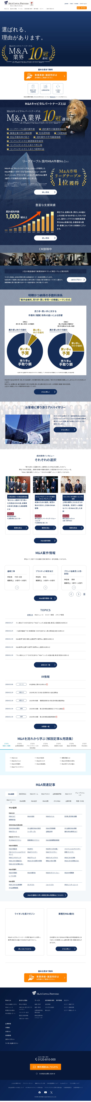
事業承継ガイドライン (33, 840)
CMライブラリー (10, 1039)
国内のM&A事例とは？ (71, 831)
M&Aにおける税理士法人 (72, 861)
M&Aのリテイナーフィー (52, 873)
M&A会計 (34, 801)
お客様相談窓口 (68, 1087)
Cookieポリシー (64, 1083)
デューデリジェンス (79, 794)
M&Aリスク (68, 794)
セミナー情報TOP (69, 1004)
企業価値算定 (19, 745)
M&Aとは (6, 8)
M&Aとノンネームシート (71, 884)
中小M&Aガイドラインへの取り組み (34, 1087)
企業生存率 (49, 831)
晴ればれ (47, 1010)
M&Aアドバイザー (32, 852)
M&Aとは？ (12, 816)
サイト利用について (74, 1083)
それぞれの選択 (49, 1007)
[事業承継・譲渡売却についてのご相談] (45, 76)
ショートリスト (50, 884)
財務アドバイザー (69, 852)
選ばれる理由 (13, 8)
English (85, 3)
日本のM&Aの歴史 (14, 828)
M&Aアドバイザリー (18, 767)
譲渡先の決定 (58, 745)
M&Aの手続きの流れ (68, 761)
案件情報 (36, 8)
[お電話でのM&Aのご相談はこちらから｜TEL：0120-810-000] (45, 1058)
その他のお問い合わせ (47, 1074)
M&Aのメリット (16, 761)
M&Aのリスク (41, 761)
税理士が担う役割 (51, 861)
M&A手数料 (12, 869)
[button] (71, 594)
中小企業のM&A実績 (71, 828)
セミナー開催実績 (69, 1007)
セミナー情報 (49, 615)
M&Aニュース (39, 615)
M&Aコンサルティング (15, 857)
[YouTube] (11, 259)
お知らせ (30, 615)
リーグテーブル (31, 831)
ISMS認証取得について (52, 1083)
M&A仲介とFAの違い (68, 764)
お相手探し (45, 745)
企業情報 (66, 3)
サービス (20, 8)
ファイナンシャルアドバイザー (73, 849)
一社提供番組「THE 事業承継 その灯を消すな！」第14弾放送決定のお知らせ (40, 631)
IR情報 (71, 3)
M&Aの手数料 (16, 764)
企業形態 (68, 801)
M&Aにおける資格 (70, 857)
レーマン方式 (12, 876)
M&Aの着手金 (31, 873)
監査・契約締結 (71, 745)
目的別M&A (22, 794)
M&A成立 (84, 745)
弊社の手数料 (23, 1004)
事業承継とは (66, 758)
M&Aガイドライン (14, 837)
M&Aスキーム (34, 794)
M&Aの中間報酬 (69, 873)
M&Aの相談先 (41, 764)
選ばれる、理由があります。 (65, 29)
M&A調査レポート (10, 1013)
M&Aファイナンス (11, 801)
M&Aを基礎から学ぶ (11, 1004)
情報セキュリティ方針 (40, 1083)
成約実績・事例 (49, 1000)
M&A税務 (22, 801)
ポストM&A (57, 801)
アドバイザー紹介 (24, 1012)
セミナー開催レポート (70, 1010)
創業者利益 (12, 819)
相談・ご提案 (6, 745)
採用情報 (76, 3)
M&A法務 (45, 801)
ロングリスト (30, 884)
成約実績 (47, 1004)
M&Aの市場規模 (50, 828)
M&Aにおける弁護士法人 (16, 864)
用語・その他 (80, 801)
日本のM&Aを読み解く (16, 825)
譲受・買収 (38, 1007)
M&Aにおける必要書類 (15, 884)
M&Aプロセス (45, 794)
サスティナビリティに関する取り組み (53, 1087)
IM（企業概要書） (13, 888)
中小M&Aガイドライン (15, 840)
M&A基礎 (11, 794)
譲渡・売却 (38, 1004)
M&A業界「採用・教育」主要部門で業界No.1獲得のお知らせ (35, 639)
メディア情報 (60, 615)
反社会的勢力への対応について (16, 1087)
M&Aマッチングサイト (52, 857)
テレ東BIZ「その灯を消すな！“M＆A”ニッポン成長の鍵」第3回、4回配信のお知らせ (42, 623)
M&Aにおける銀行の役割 (34, 861)
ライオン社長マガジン (11, 1043)
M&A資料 (12, 881)
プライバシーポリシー (28, 1083)
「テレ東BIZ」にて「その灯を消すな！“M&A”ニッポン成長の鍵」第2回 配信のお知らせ (42, 655)
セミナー (42, 8)
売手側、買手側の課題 (71, 816)
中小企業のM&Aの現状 (34, 828)
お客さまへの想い (24, 1018)
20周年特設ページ (78, 1087)
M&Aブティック (31, 857)
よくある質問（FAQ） (16, 1083)
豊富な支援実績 (23, 1015)
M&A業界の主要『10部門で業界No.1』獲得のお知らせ (33, 647)
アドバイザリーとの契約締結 (32, 746)
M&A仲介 (30, 849)
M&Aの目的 (40, 758)
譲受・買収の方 (50, 8)
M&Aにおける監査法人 (15, 861)
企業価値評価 (57, 794)
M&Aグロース (13, 831)
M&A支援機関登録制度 (52, 840)
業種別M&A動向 (10, 1010)
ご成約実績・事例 (28, 8)
